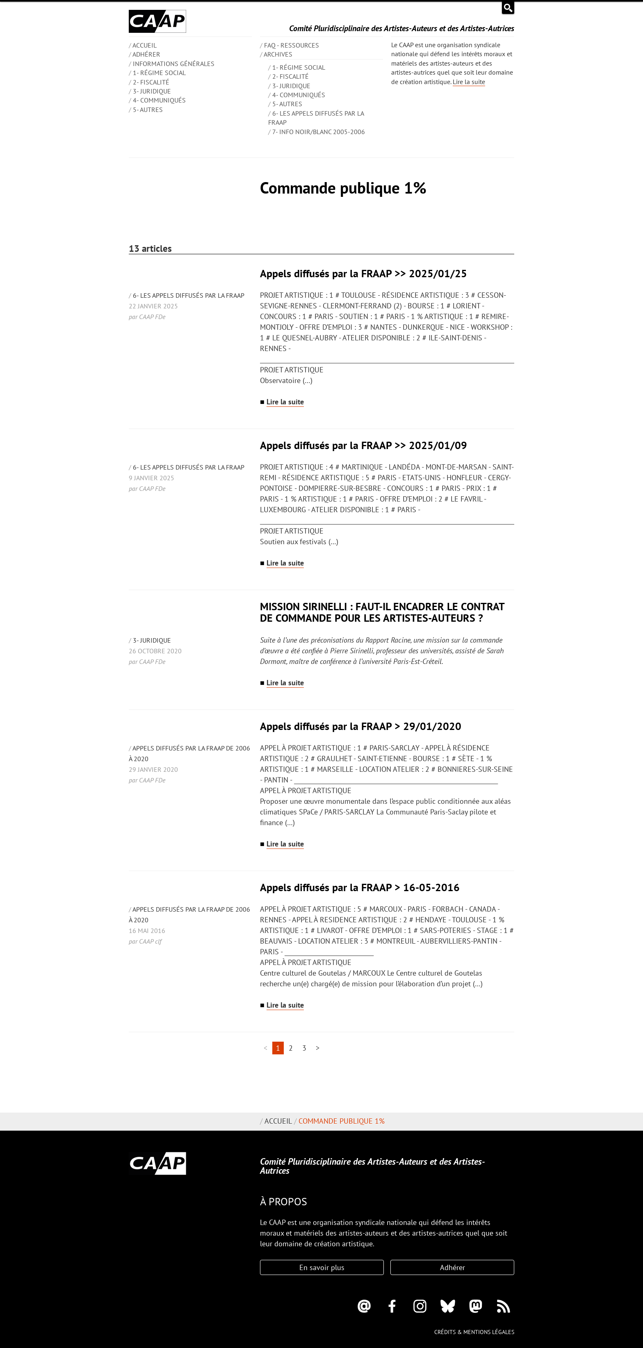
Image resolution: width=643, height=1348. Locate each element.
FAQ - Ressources (291, 45)
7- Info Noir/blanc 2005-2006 (318, 132)
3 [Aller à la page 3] (304, 1048)
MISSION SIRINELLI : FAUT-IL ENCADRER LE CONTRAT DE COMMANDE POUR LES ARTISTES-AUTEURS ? (382, 612)
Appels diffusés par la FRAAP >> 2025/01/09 (363, 445)
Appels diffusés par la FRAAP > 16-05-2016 (360, 887)
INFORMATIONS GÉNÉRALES (173, 63)
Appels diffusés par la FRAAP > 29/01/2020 (360, 726)
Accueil (278, 1121)
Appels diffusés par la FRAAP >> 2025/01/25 (363, 273)
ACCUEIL (144, 45)
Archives (278, 54)
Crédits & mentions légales (474, 1332)
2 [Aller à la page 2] (291, 1048)
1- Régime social (159, 72)
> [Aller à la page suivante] (317, 1048)
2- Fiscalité (151, 82)
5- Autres (148, 109)
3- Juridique (152, 91)
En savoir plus (321, 1267)
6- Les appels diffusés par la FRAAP (188, 295)
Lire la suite (469, 82)
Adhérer (146, 54)
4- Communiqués (159, 100)
